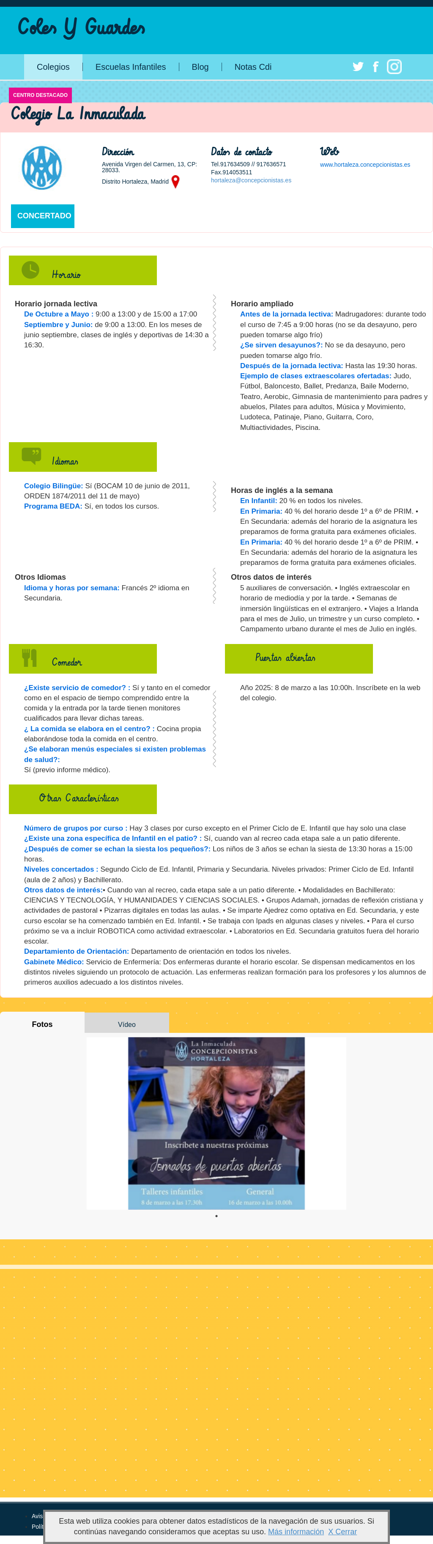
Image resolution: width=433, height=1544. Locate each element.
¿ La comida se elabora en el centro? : (89, 729)
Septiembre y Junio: (58, 325)
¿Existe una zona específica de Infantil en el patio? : (113, 838)
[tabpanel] (216, 1123)
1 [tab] (216, 1216)
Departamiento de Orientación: (76, 951)
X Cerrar (342, 1531)
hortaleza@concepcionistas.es (251, 180)
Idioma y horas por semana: (72, 588)
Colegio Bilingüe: (53, 486)
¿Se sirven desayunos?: (281, 345)
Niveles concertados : (61, 869)
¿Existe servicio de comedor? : (77, 688)
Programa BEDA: (53, 506)
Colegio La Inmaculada (78, 114)
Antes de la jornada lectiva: (286, 314)
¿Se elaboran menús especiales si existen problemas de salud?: (115, 754)
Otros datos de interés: (63, 890)
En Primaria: (261, 511)
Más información (296, 1531)
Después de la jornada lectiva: (291, 366)
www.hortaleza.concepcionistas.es (365, 164)
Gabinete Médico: (54, 962)
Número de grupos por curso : (76, 828)
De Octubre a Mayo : (58, 314)
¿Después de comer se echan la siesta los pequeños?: (117, 849)
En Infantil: (258, 501)
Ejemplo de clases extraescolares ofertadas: (316, 376)
